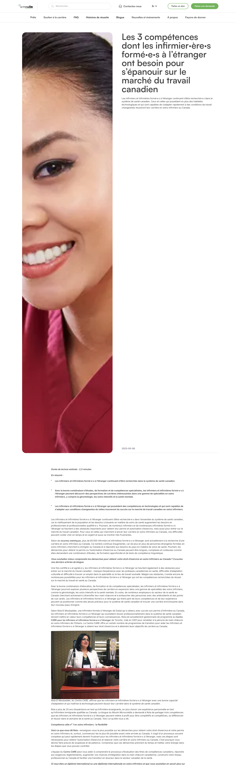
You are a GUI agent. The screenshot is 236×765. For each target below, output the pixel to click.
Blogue (120, 17)
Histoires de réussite (97, 17)
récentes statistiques (71, 540)
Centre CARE (70, 752)
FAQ (76, 17)
